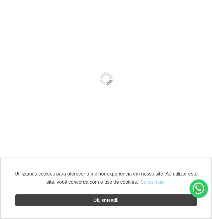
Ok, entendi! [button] (106, 200)
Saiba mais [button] (153, 182)
